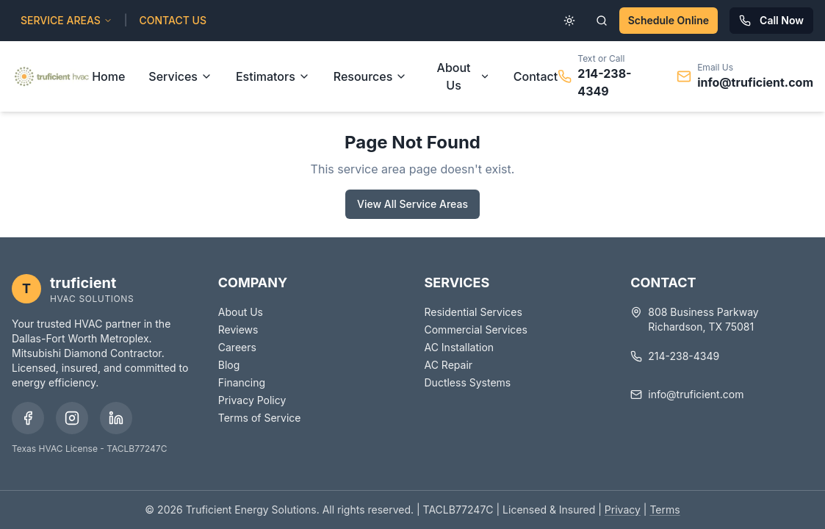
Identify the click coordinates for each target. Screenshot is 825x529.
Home (108, 76)
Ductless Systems (468, 382)
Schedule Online (668, 20)
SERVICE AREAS (66, 20)
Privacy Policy (252, 400)
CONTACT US (173, 20)
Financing (241, 382)
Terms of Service (259, 417)
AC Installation (459, 347)
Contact (536, 76)
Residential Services (473, 312)
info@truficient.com (755, 82)
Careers (237, 347)
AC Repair (449, 365)
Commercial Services (476, 329)
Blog (229, 365)
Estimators (273, 76)
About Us (463, 76)
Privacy (623, 509)
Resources (371, 76)
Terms (664, 509)
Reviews (238, 329)
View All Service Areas (412, 204)
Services (180, 76)
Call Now (771, 20)
